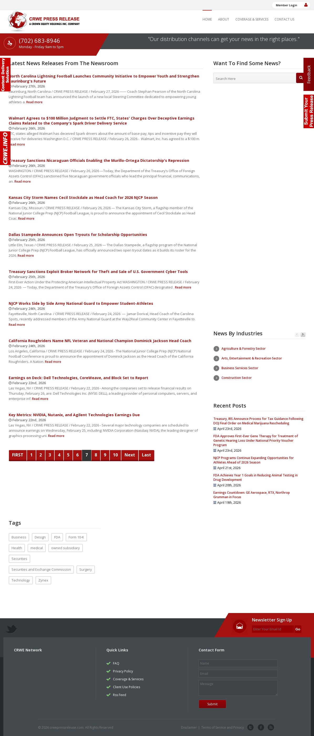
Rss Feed (119, 695)
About (223, 19)
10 (115, 455)
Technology (21, 580)
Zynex (43, 580)
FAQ (116, 663)
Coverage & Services (251, 19)
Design (40, 537)
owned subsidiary (65, 547)
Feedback (309, 74)
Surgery (85, 569)
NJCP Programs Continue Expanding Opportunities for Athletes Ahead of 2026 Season (253, 460)
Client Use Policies (126, 687)
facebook (260, 728)
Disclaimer (189, 727)
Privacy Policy (123, 671)
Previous (297, 334)
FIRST (17, 455)
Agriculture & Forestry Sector (244, 348)
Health (17, 547)
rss (270, 728)
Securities (19, 558)
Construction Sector (237, 377)
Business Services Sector (240, 368)
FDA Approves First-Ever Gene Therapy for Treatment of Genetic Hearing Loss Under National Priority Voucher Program (255, 440)
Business (19, 537)
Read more (34, 102)
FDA (57, 537)
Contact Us (284, 19)
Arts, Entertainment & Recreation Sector (252, 358)
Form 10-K (76, 537)
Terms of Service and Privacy (222, 727)
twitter (250, 728)
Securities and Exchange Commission (41, 569)
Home (207, 19)
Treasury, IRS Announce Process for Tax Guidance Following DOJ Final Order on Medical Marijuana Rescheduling (258, 420)
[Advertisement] (259, 130)
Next (130, 455)
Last (146, 455)
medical (36, 547)
